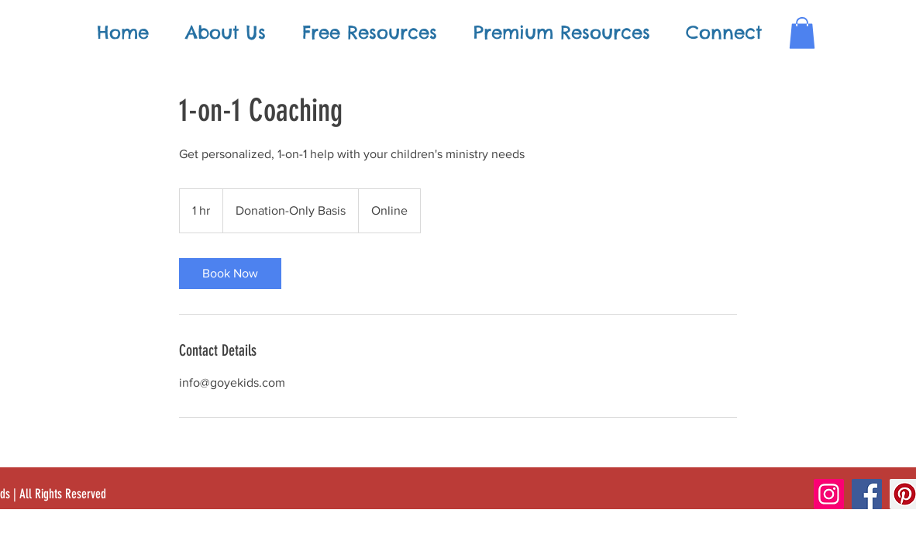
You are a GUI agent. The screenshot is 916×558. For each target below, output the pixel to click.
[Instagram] (829, 494)
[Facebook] (867, 494)
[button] (802, 33)
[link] (230, 273)
